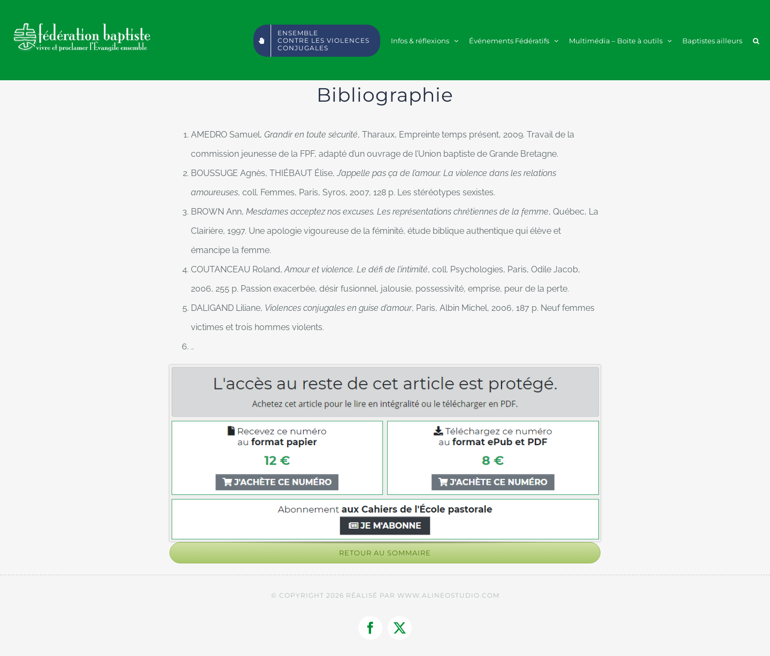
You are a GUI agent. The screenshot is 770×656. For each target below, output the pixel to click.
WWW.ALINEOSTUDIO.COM (448, 595)
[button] (756, 40)
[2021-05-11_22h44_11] (385, 369)
